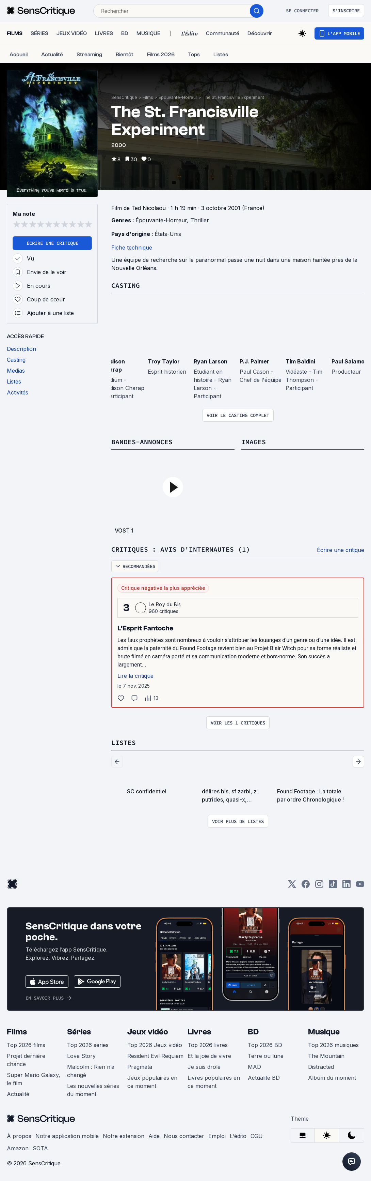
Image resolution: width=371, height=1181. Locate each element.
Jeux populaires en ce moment (152, 1081)
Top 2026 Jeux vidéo (154, 1045)
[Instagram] (319, 886)
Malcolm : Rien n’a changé (90, 1070)
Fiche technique (131, 247)
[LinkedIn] (346, 886)
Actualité (18, 1094)
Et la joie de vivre (209, 1055)
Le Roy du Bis (165, 604)
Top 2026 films (26, 1045)
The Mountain (326, 1055)
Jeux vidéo (147, 1031)
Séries (79, 1031)
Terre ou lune (266, 1055)
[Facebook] (306, 886)
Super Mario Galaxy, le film (33, 1079)
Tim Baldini (300, 361)
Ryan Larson (210, 361)
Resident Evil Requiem (155, 1055)
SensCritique (124, 97)
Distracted (321, 1066)
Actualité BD (264, 1077)
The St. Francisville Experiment (233, 97)
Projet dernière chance (26, 1059)
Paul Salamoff (350, 361)
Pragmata (139, 1066)
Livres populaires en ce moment (214, 1081)
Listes (123, 742)
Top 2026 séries (88, 1045)
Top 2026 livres (208, 1045)
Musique (324, 1031)
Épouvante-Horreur (178, 97)
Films (148, 97)
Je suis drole (204, 1066)
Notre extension (123, 1136)
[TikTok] (333, 886)
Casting (125, 285)
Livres (199, 1031)
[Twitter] (292, 886)
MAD (254, 1066)
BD (253, 1031)
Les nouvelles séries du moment (93, 1089)
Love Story (81, 1055)
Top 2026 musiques (333, 1045)
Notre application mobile (67, 1136)
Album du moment (332, 1077)
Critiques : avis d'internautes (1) (180, 549)
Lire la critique (135, 675)
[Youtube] (360, 886)
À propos (19, 1136)
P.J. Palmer (254, 361)
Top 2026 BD (265, 1045)
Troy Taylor (164, 361)
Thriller (199, 220)
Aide (154, 1136)
